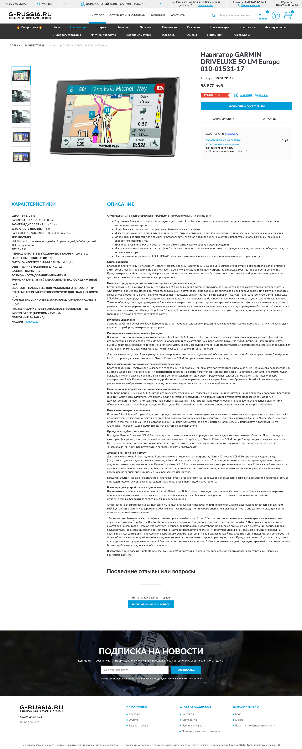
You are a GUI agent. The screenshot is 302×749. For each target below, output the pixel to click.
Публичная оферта (193, 726)
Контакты (177, 15)
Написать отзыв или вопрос (151, 604)
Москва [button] (231, 133)
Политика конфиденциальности (255, 726)
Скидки (239, 720)
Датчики (146, 27)
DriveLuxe (32, 321)
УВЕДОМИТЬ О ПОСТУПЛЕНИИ (247, 106)
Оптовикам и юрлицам (127, 15)
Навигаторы (78, 27)
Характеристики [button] (223, 119)
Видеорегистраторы (67, 35)
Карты (102, 27)
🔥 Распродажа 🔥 (29, 27)
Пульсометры (219, 27)
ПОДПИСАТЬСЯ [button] (185, 670)
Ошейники (169, 27)
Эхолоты (123, 27)
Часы (56, 27)
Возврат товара (138, 726)
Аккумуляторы (275, 27)
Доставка (134, 714)
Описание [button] (269, 119)
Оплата (133, 720)
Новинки (158, 15)
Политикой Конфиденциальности (155, 679)
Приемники (215, 35)
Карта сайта (189, 720)
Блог (238, 714)
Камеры (191, 35)
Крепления (247, 27)
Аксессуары (242, 35)
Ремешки (193, 27)
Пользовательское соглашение (201, 731)
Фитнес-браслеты (103, 35)
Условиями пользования (189, 679)
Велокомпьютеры (138, 35)
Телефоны (168, 35)
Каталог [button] (98, 15)
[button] (249, 5)
